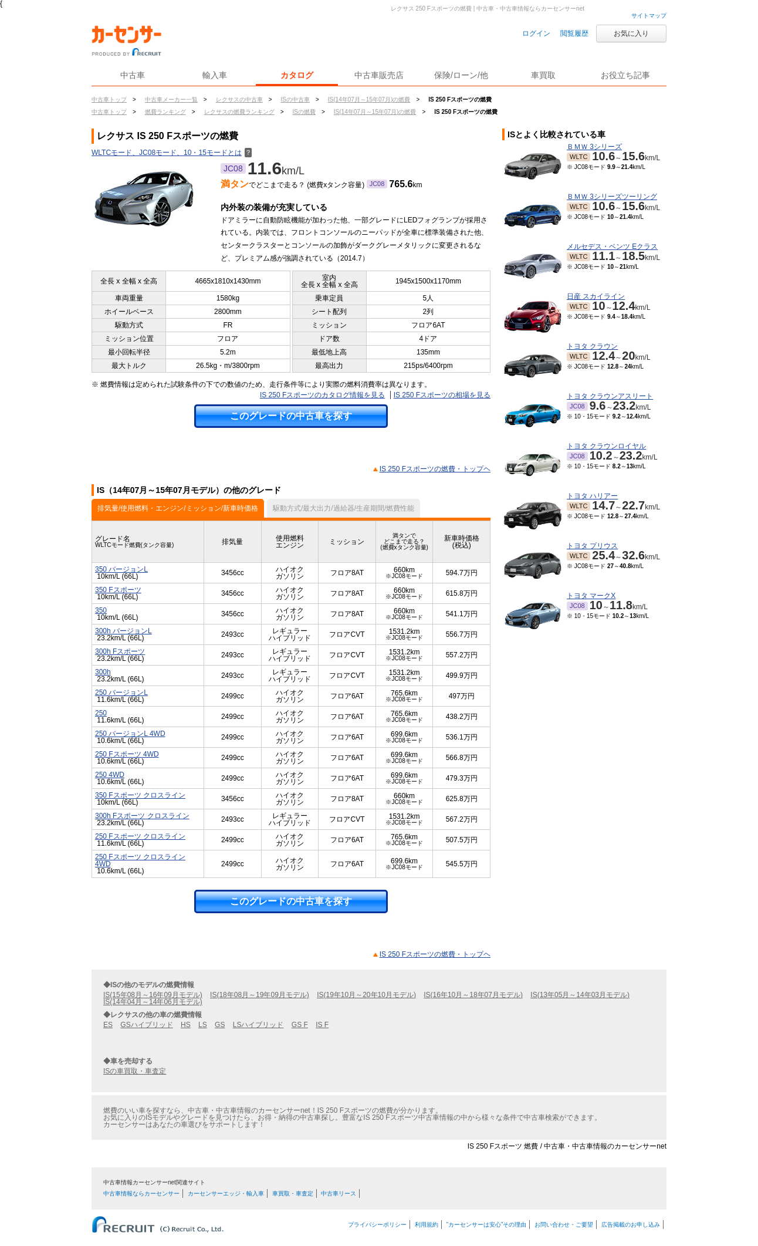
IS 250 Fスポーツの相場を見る (442, 395)
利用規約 (426, 1224)
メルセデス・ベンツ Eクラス (612, 246)
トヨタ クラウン (592, 346)
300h (103, 672)
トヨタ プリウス (592, 546)
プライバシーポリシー (377, 1224)
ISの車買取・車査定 (134, 1071)
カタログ (296, 75)
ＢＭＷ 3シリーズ (594, 147)
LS (202, 1024)
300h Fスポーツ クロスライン (142, 816)
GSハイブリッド (146, 1024)
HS (186, 1024)
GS (220, 1024)
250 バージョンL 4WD (130, 734)
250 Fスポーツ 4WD (127, 754)
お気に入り (631, 33)
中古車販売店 (379, 75)
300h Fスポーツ (120, 651)
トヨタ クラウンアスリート (610, 396)
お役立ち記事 (625, 75)
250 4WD (109, 775)
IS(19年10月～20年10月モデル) (366, 994)
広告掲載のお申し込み (630, 1224)
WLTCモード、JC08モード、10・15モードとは (172, 152)
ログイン (536, 33)
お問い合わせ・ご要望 (563, 1224)
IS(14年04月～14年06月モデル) (152, 1001)
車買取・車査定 (292, 1193)
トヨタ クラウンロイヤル (606, 446)
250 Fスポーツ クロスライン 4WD (140, 860)
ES (108, 1024)
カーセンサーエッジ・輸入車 (226, 1193)
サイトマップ (648, 15)
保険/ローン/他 (461, 75)
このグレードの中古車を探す (291, 416)
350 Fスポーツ (118, 590)
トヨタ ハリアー (592, 496)
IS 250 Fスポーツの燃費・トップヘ (435, 469)
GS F (300, 1024)
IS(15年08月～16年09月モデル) (152, 994)
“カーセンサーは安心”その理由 (486, 1224)
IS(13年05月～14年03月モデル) (580, 994)
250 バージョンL (121, 692)
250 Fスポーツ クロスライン (140, 836)
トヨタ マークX (591, 596)
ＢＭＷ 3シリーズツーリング (612, 197)
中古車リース (338, 1193)
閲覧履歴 (574, 33)
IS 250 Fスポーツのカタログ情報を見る (322, 395)
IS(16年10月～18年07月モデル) (473, 994)
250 (101, 713)
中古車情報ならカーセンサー (141, 1193)
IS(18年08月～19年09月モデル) (259, 994)
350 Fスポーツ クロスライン (140, 795)
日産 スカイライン (596, 296)
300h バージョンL (123, 631)
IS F (322, 1024)
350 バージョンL (121, 569)
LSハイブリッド (258, 1024)
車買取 (543, 75)
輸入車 (214, 75)
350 (101, 610)
